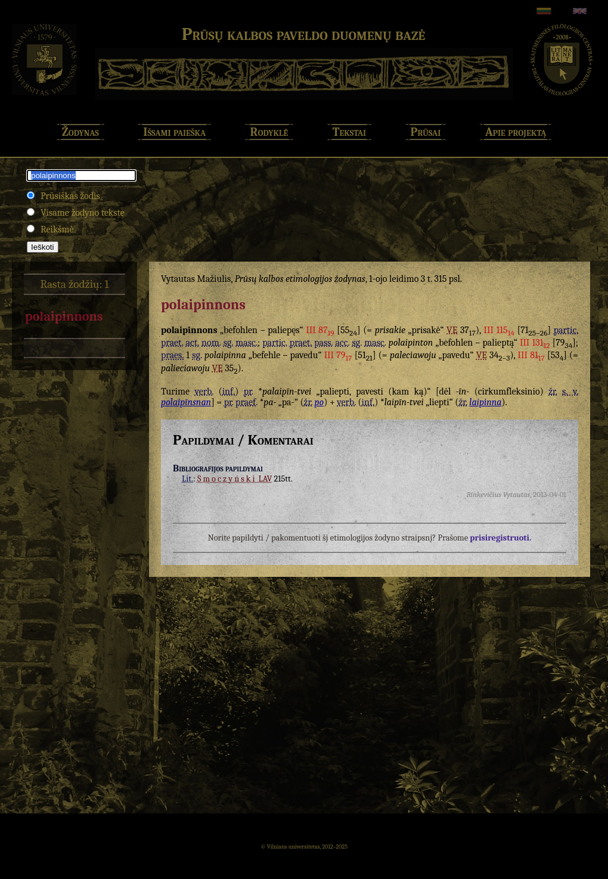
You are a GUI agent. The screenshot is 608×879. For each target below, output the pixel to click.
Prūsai (426, 132)
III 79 (338, 355)
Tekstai (349, 132)
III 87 (320, 330)
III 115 (498, 330)
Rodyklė (269, 132)
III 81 (531, 355)
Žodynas (80, 132)
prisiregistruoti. (500, 538)
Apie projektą (516, 132)
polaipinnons (64, 316)
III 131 (535, 342)
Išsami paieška (174, 132)
